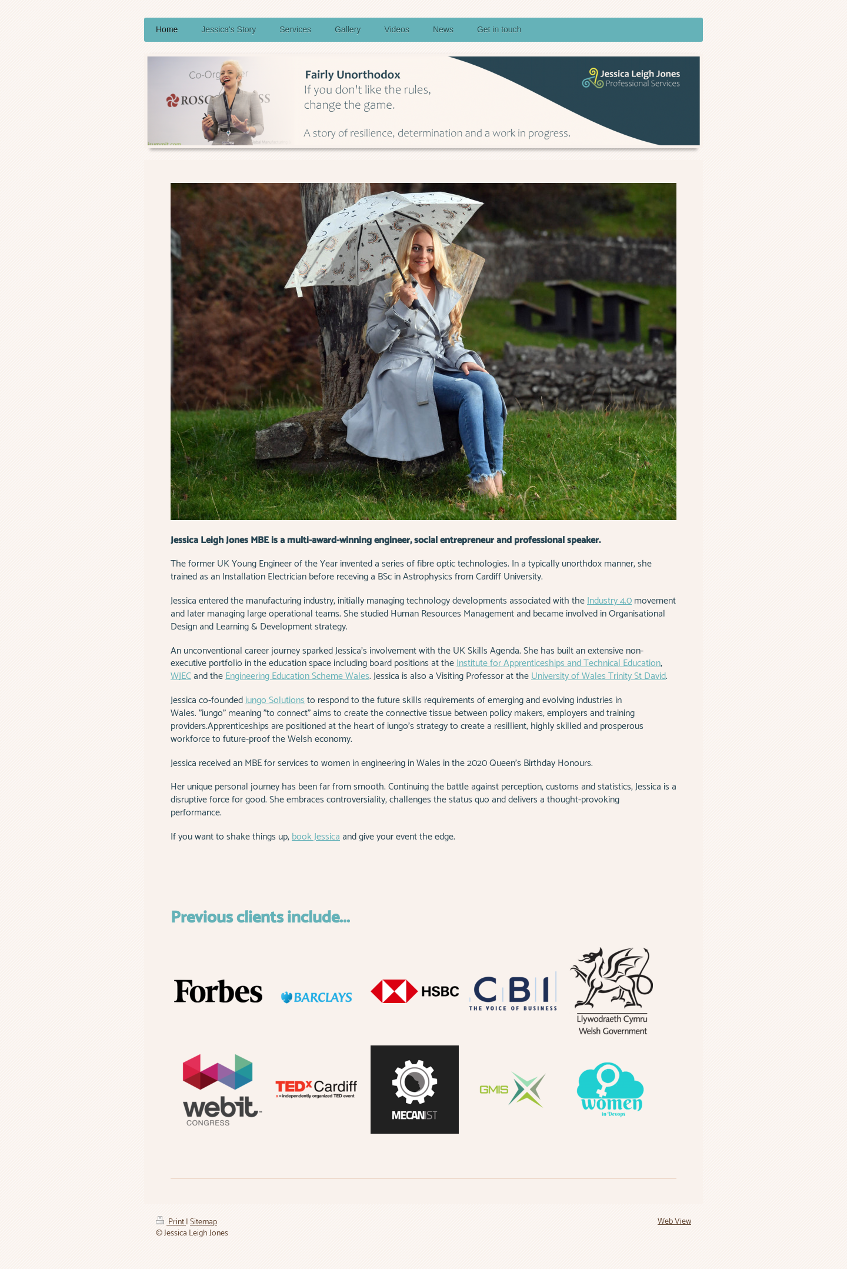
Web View (674, 1221)
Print (171, 1222)
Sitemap (203, 1222)
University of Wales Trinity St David (598, 676)
